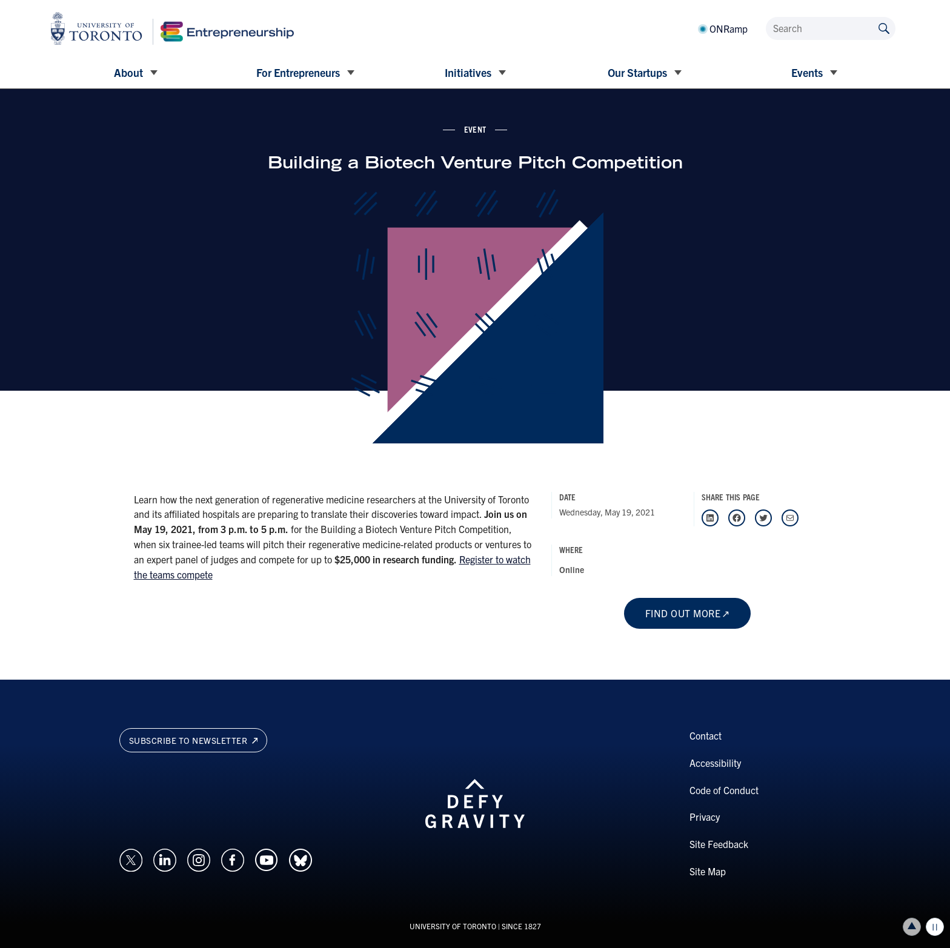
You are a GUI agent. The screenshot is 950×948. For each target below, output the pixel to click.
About (128, 72)
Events (807, 72)
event (475, 129)
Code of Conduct (724, 790)
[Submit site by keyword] (883, 27)
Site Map (707, 871)
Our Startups (637, 72)
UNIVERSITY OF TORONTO (453, 925)
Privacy (704, 816)
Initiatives (468, 72)
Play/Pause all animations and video (935, 927)
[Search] (830, 28)
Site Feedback (718, 844)
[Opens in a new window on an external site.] (130, 858)
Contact (705, 735)
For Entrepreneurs (298, 72)
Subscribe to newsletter (193, 740)
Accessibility (715, 763)
